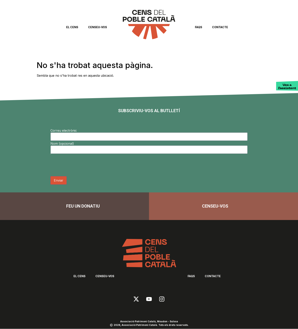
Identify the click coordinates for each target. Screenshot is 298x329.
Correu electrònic (63, 130)
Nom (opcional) (62, 143)
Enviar (58, 180)
